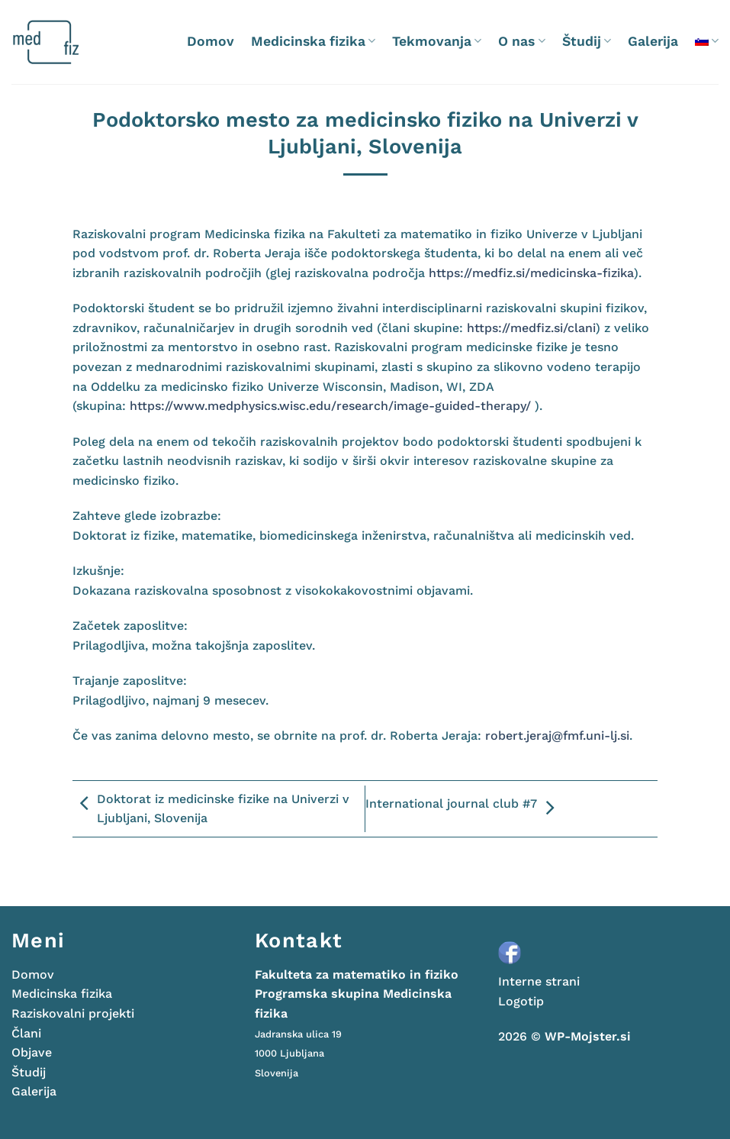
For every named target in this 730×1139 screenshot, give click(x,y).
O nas (521, 41)
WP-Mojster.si (588, 1036)
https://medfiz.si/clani (531, 328)
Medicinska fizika (313, 41)
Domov (210, 41)
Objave (31, 1052)
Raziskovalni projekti (72, 1013)
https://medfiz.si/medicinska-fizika (531, 273)
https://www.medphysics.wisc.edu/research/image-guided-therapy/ (330, 405)
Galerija (653, 41)
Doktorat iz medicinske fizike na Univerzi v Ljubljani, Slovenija (210, 808)
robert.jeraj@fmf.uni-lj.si (557, 735)
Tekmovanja (436, 41)
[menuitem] (707, 41)
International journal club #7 (463, 808)
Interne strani (539, 981)
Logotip (521, 1001)
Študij (586, 41)
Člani (26, 1033)
